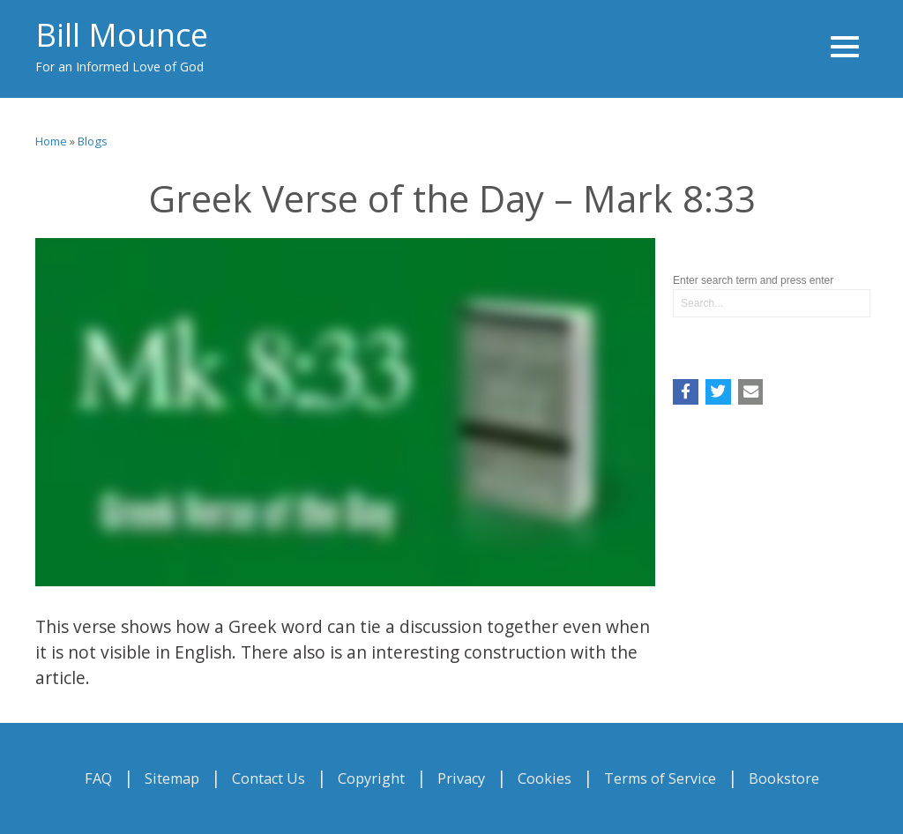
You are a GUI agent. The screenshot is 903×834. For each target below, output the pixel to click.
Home (51, 141)
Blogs (93, 141)
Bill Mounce (121, 34)
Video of (345, 412)
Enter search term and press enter (753, 280)
